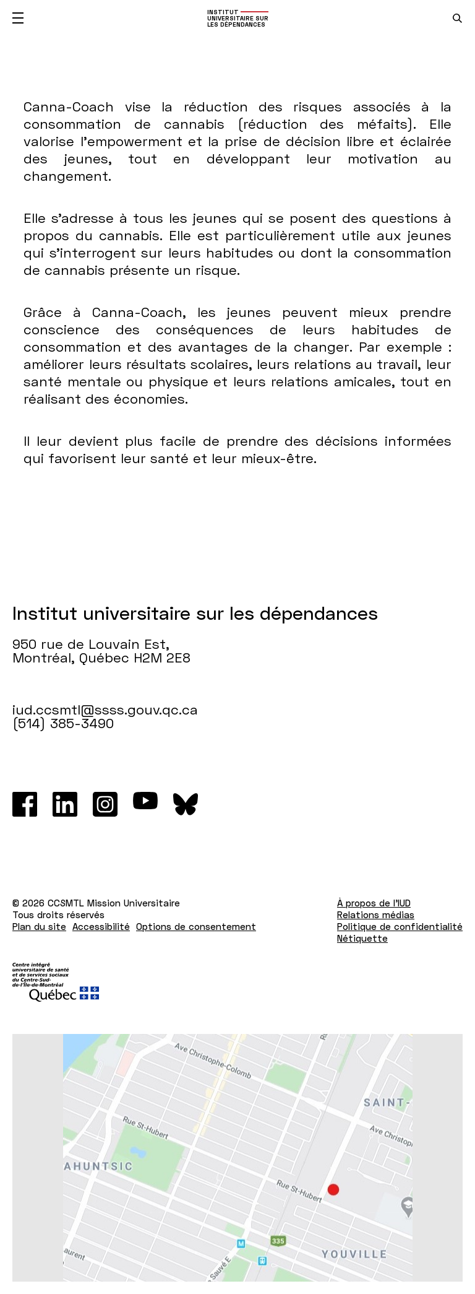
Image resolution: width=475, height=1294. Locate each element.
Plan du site (39, 926)
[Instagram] (105, 804)
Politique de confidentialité (400, 926)
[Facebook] (24, 804)
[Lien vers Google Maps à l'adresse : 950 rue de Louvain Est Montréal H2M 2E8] (237, 1158)
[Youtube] (145, 804)
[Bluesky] (185, 804)
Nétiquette (362, 938)
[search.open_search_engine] (457, 18)
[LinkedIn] (65, 804)
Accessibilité (101, 926)
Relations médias (375, 914)
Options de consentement (196, 926)
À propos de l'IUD (374, 902)
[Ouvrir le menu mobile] (18, 18)
